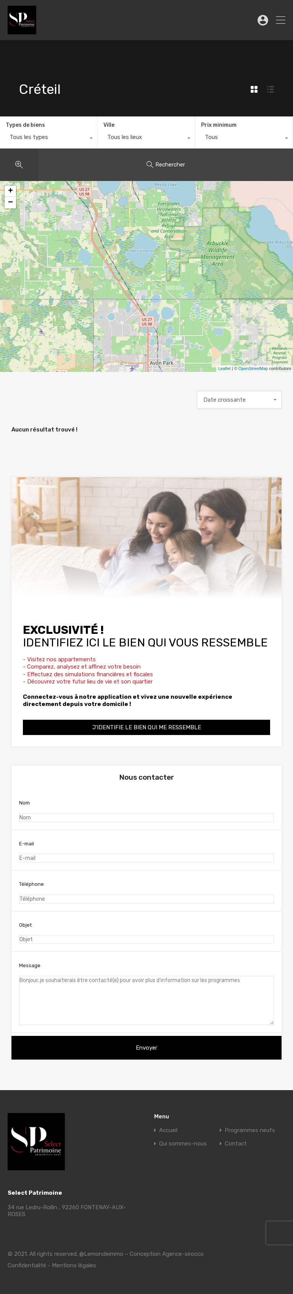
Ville (108, 125)
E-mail (146, 852)
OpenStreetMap (253, 368)
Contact (236, 1144)
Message (146, 994)
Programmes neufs (250, 1130)
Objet (146, 933)
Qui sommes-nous (183, 1144)
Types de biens (25, 125)
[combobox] (48, 139)
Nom (146, 811)
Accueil (168, 1130)
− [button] (10, 202)
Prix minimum (219, 125)
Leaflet (224, 368)
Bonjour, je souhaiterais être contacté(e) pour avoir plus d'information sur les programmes (146, 1000)
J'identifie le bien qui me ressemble (146, 727)
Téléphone (146, 892)
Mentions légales (74, 1265)
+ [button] (10, 191)
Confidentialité (27, 1265)
